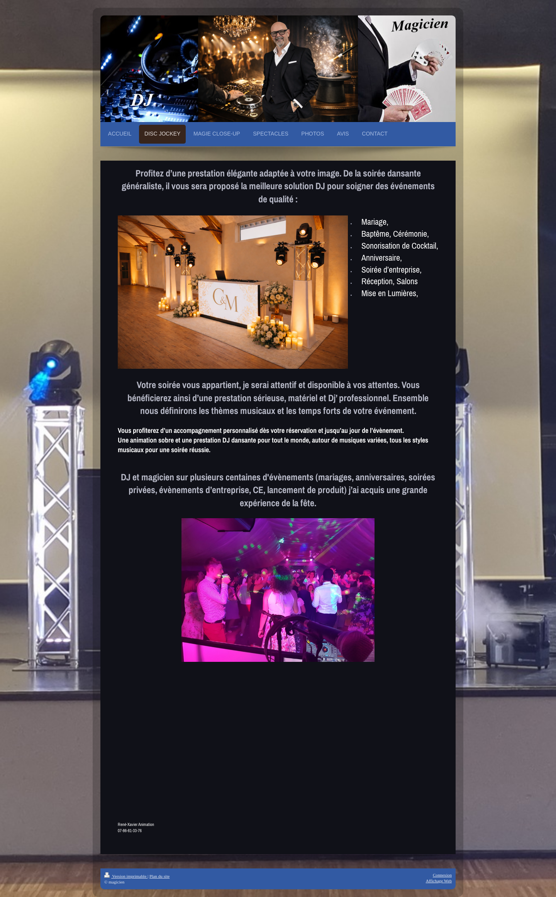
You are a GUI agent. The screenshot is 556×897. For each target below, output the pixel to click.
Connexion (442, 875)
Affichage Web (439, 880)
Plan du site (159, 876)
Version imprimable (125, 876)
